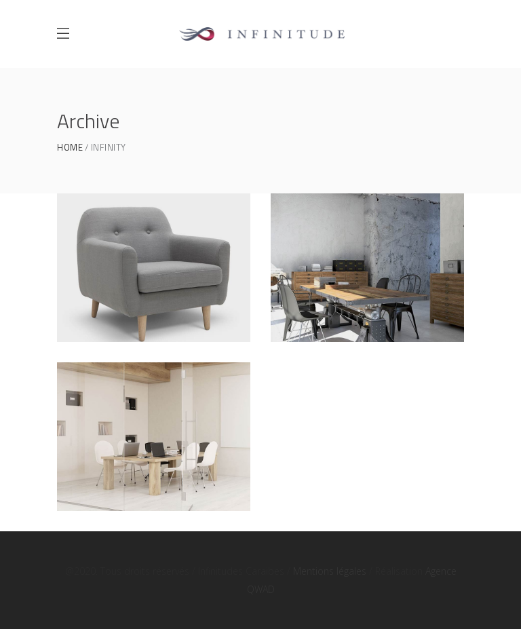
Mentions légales (329, 571)
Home (70, 147)
